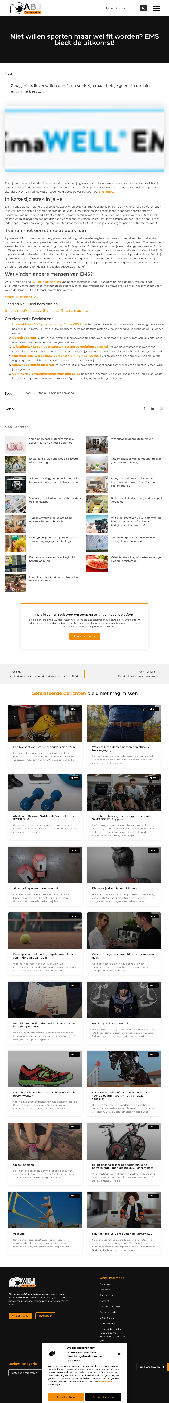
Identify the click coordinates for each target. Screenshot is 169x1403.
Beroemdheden (109, 1312)
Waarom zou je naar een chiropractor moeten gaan (123, 956)
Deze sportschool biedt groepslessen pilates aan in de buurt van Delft (43, 956)
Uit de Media (107, 1317)
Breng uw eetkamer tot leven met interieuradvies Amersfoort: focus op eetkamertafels (133, 482)
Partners (107, 1295)
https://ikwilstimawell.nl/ (21, 297)
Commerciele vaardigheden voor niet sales (46, 374)
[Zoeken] (143, 8)
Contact (104, 1300)
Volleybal (19, 1233)
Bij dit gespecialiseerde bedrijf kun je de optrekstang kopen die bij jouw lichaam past (122, 1166)
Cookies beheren (103, 1396)
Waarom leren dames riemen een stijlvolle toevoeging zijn (121, 748)
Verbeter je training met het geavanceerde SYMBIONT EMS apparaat (121, 817)
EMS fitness (106, 191)
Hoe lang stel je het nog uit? (111, 1023)
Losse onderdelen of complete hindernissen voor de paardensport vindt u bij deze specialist (122, 1096)
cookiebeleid (106, 1381)
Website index (107, 1323)
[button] (119, 1354)
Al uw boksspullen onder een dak (36, 888)
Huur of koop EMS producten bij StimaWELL (47, 324)
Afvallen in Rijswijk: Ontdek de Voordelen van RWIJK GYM (44, 817)
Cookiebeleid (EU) (110, 1306)
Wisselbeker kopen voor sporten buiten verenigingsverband (60, 346)
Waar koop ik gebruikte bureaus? (132, 438)
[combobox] (122, 8)
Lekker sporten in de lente (33, 365)
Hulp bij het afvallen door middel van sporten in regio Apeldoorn (44, 1025)
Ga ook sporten (24, 337)
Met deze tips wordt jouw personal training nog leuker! (55, 356)
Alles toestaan (66, 1396)
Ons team (105, 1289)
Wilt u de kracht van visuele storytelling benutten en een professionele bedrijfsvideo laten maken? (136, 521)
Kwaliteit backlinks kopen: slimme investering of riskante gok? (112, 1335)
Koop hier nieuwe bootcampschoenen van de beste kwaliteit (44, 1094)
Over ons (105, 1284)
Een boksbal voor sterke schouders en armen (44, 747)
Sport (8, 74)
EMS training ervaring (46, 281)
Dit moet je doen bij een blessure (115, 888)
